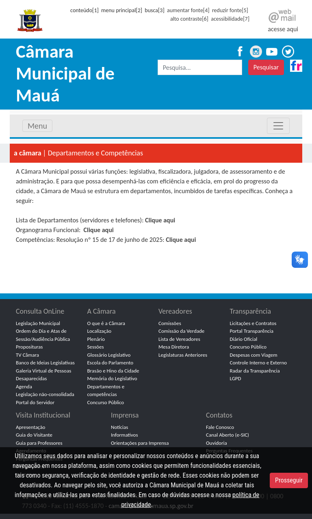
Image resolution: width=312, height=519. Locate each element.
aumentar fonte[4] (188, 10)
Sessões (95, 347)
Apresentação (30, 427)
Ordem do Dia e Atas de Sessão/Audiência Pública (43, 335)
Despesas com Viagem (253, 355)
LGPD (235, 378)
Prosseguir (289, 480)
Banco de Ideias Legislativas (45, 363)
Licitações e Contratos (253, 323)
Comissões (169, 323)
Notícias (119, 427)
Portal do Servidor (35, 402)
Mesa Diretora (173, 347)
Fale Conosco (220, 427)
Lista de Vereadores (179, 339)
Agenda (24, 386)
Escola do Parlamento (110, 363)
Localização (99, 331)
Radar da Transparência (255, 371)
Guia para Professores (39, 443)
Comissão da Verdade (181, 331)
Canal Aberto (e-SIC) (227, 435)
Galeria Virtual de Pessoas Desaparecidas (43, 375)
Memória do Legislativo (112, 378)
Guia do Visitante (34, 435)
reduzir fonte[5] (230, 10)
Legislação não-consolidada (45, 394)
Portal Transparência (252, 331)
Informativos (124, 435)
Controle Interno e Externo (258, 363)
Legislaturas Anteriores (182, 355)
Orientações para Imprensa (140, 443)
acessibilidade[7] (230, 18)
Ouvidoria (216, 443)
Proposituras (29, 347)
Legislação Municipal (38, 323)
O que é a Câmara (106, 323)
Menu (37, 126)
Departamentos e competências (106, 390)
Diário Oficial (244, 339)
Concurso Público (105, 402)
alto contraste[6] (189, 18)
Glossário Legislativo (109, 355)
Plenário (96, 339)
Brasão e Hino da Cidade (113, 371)
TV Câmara (27, 355)
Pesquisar (266, 67)
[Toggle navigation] (278, 126)
